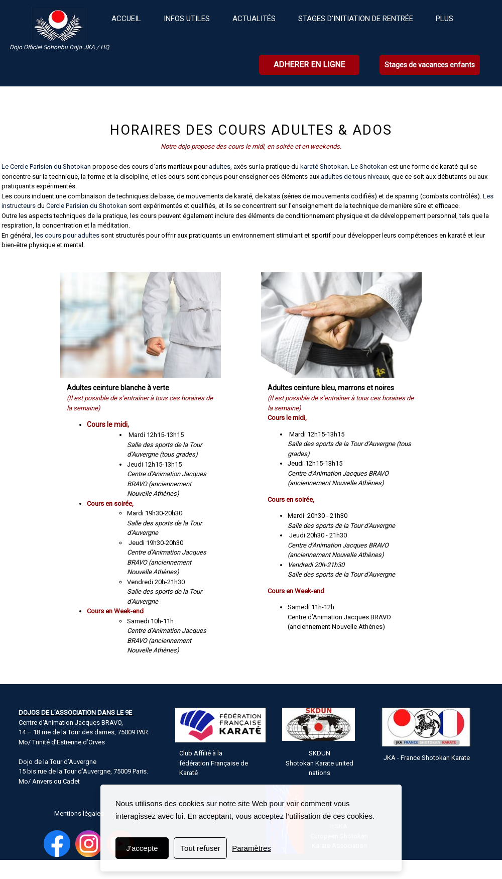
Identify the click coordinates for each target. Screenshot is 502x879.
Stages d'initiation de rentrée (355, 18)
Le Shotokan (368, 166)
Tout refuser (200, 848)
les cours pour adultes (67, 235)
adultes (219, 166)
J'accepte (142, 848)
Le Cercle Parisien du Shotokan (46, 166)
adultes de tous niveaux (355, 176)
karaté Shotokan (324, 166)
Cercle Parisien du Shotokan (87, 205)
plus (444, 18)
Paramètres (251, 848)
